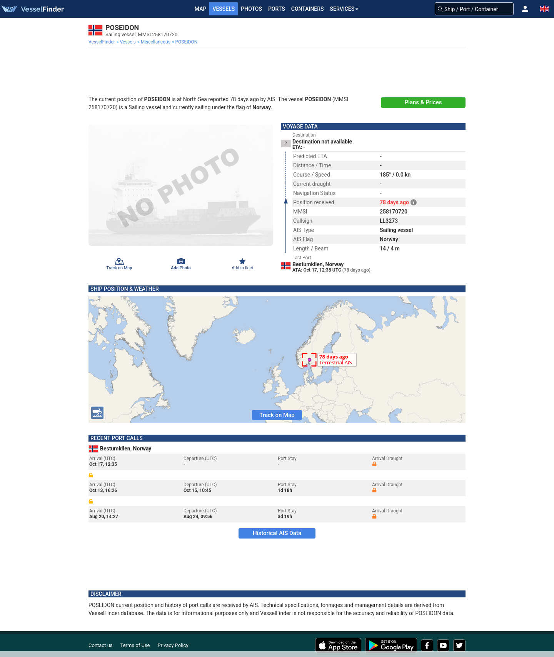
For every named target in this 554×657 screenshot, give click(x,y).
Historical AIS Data (277, 533)
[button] (525, 9)
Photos (251, 9)
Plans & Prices (423, 102)
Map (201, 9)
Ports (276, 9)
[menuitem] (102, 41)
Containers (307, 9)
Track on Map (276, 415)
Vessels (223, 9)
